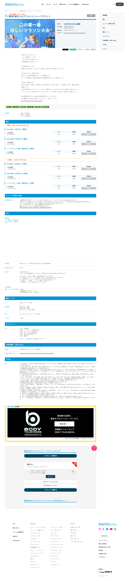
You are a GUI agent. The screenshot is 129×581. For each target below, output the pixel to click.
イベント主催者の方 (73, 4)
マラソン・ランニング (14, 10)
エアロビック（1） (34, 565)
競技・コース (106, 32)
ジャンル (48, 4)
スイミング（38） (54, 542)
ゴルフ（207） (54, 533)
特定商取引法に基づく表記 (104, 547)
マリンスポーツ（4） (55, 553)
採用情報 (101, 551)
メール (88, 49)
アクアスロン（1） (54, 565)
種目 (104, 19)
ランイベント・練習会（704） (37, 530)
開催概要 (105, 15)
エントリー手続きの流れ (109, 23)
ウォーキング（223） (35, 533)
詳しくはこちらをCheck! (72, 438)
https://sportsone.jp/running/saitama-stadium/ (75, 33)
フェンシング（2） (55, 559)
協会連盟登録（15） (35, 548)
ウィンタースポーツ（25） (56, 545)
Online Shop (85, 4)
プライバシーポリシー (104, 541)
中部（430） (74, 533)
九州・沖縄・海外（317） (77, 542)
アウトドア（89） (54, 536)
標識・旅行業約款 (103, 544)
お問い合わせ (104, 536)
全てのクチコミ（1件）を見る (50, 482)
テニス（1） (53, 562)
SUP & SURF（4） (34, 556)
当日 (104, 27)
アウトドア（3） (54, 556)
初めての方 (63, 4)
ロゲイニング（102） (35, 536)
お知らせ (15, 537)
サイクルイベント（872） (56, 528)
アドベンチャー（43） (35, 542)
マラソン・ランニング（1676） (37, 528)
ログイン (119, 4)
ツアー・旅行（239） (55, 530)
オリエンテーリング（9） (56, 548)
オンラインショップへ (88, 438)
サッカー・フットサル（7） (37, 551)
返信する (50, 476)
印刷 (93, 49)
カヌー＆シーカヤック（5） (37, 553)
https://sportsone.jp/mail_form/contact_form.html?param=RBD (35, 207)
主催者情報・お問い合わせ (109, 40)
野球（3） (32, 559)
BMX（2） (32, 562)
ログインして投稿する (50, 456)
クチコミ (105, 48)
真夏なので (30, 464)
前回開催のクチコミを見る (51, 486)
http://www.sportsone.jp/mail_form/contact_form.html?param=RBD (36, 353)
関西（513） (74, 536)
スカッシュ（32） (34, 545)
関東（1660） (74, 530)
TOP (42, 4)
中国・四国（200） (75, 539)
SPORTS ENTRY (14, 4)
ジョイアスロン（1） (35, 568)
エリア (55, 4)
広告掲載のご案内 (103, 554)
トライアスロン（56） (55, 539)
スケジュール (106, 36)
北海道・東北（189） (76, 528)
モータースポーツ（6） (56, 551)
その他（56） (33, 539)
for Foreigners (102, 557)
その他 (104, 44)
